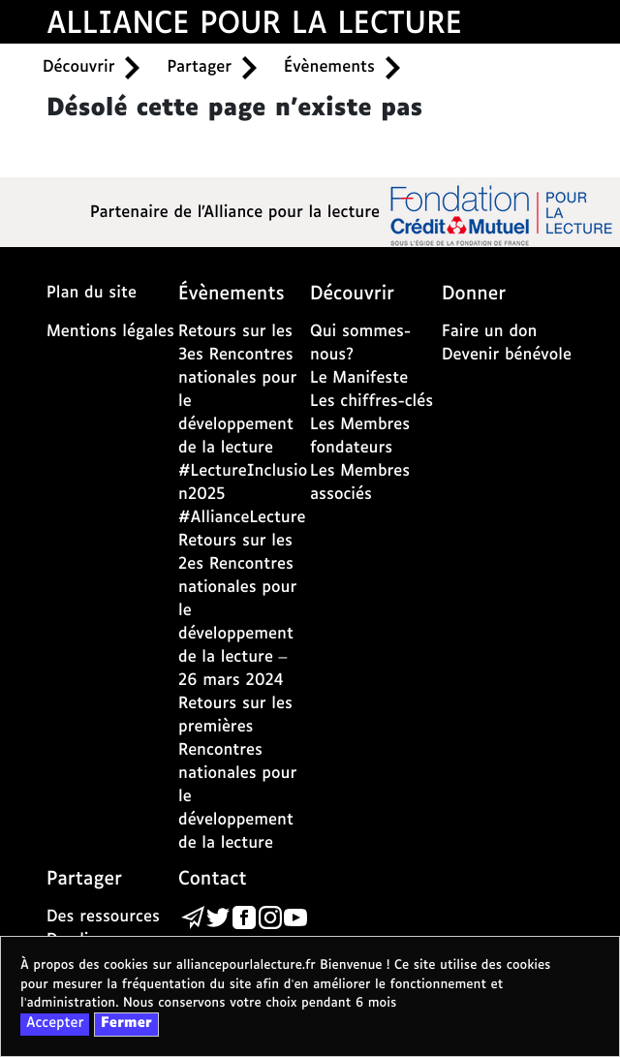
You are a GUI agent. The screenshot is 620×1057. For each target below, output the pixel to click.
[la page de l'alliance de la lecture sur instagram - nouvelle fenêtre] (270, 918)
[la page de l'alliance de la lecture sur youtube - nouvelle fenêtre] (295, 918)
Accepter (54, 1024)
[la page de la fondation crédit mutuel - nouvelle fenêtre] (501, 214)
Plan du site (91, 293)
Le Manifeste (359, 378)
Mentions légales (110, 332)
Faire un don (489, 332)
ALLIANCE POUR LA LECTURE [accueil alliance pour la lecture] (254, 25)
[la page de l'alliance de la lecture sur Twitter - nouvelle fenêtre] (218, 918)
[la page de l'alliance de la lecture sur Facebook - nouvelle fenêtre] (244, 918)
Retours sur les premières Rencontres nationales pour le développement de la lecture (237, 774)
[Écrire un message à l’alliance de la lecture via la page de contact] (192, 918)
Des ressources (103, 917)
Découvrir (78, 67)
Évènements (329, 67)
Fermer (126, 1024)
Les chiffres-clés (371, 401)
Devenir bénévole (507, 355)
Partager (199, 67)
